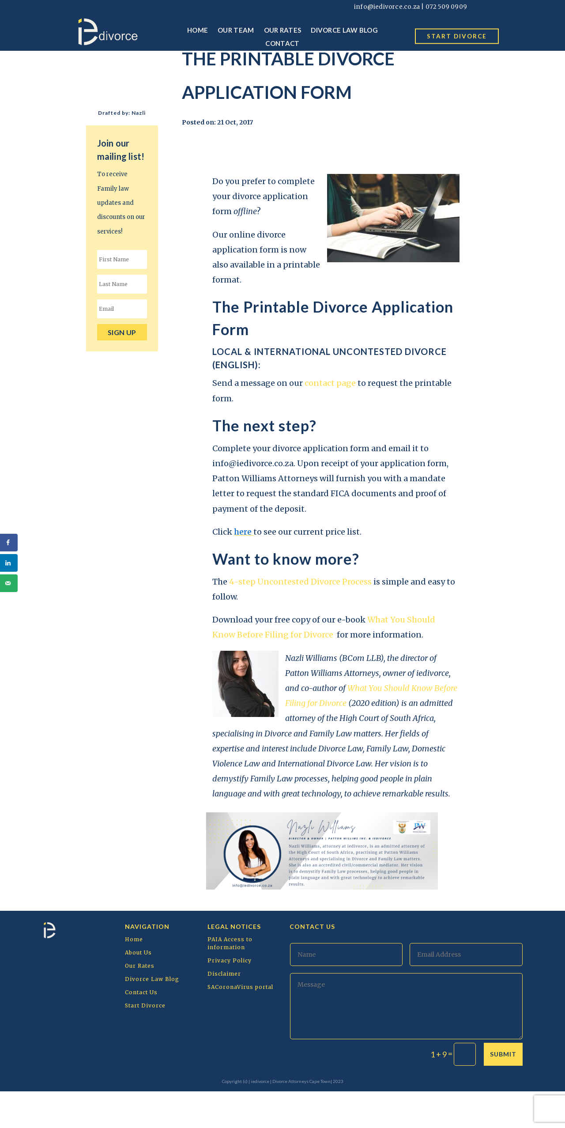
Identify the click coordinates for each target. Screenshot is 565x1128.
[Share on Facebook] (9, 542)
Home (197, 30)
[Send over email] (9, 583)
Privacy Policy (229, 997)
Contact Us (141, 1029)
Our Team (236, 30)
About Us (138, 989)
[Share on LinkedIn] (9, 563)
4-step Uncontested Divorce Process (301, 618)
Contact (282, 43)
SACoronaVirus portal (240, 1023)
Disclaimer (224, 1010)
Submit (503, 1090)
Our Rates (282, 30)
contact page (330, 420)
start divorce (457, 36)
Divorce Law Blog (344, 30)
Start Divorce (145, 1042)
